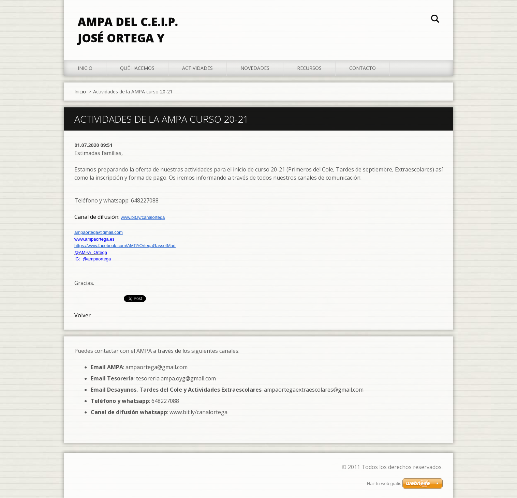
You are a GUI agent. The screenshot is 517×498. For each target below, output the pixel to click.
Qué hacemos (137, 68)
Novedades (254, 68)
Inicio (85, 68)
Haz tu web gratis (384, 483)
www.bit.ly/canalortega (143, 217)
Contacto (362, 68)
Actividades (197, 68)
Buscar (435, 20)
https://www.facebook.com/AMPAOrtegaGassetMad (125, 245)
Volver (82, 315)
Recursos (309, 68)
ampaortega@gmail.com (98, 232)
